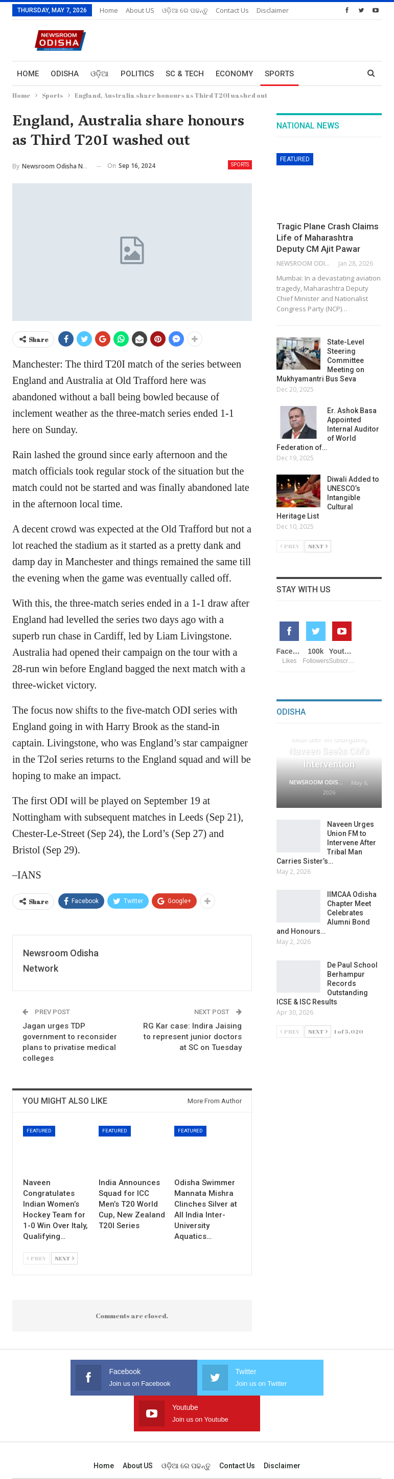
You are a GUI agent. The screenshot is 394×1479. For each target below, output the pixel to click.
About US (140, 10)
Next (64, 1258)
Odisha (65, 73)
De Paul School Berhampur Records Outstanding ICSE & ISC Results (327, 983)
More (227, 10)
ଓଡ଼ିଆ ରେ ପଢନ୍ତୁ (185, 10)
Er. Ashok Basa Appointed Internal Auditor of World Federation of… (327, 429)
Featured (39, 1130)
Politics (137, 73)
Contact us (237, 1430)
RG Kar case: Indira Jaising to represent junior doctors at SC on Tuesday (192, 1036)
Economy (234, 73)
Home (109, 10)
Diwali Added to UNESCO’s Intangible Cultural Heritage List (327, 497)
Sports (279, 73)
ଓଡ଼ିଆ (99, 73)
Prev (37, 1258)
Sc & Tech (185, 73)
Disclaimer (282, 1430)
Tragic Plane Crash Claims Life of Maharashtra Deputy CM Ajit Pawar (327, 237)
